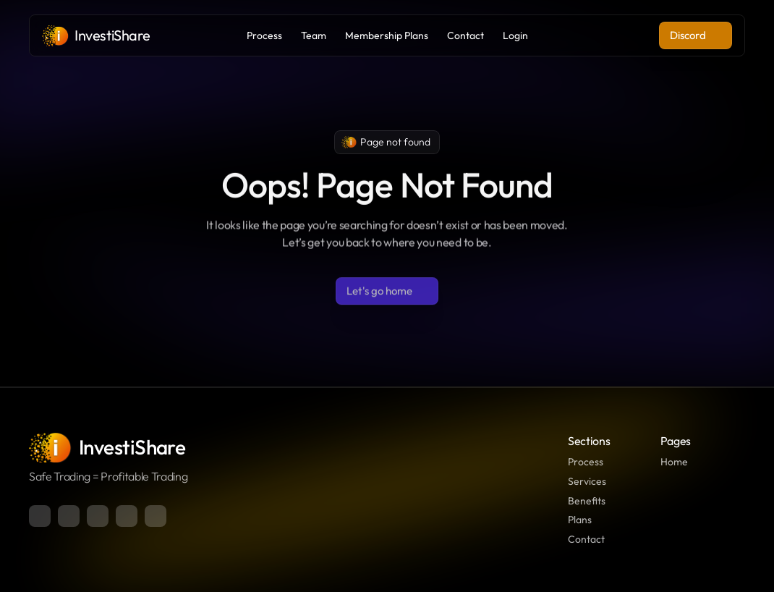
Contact (586, 539)
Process (585, 461)
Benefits (586, 500)
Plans (580, 519)
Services (587, 481)
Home (674, 461)
